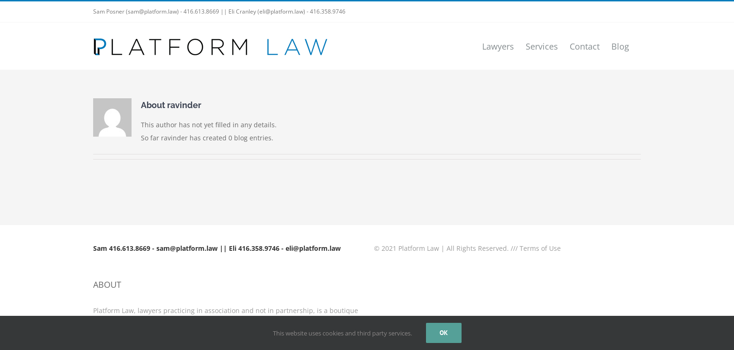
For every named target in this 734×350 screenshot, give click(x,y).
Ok (444, 332)
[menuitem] (498, 46)
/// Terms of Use (536, 248)
